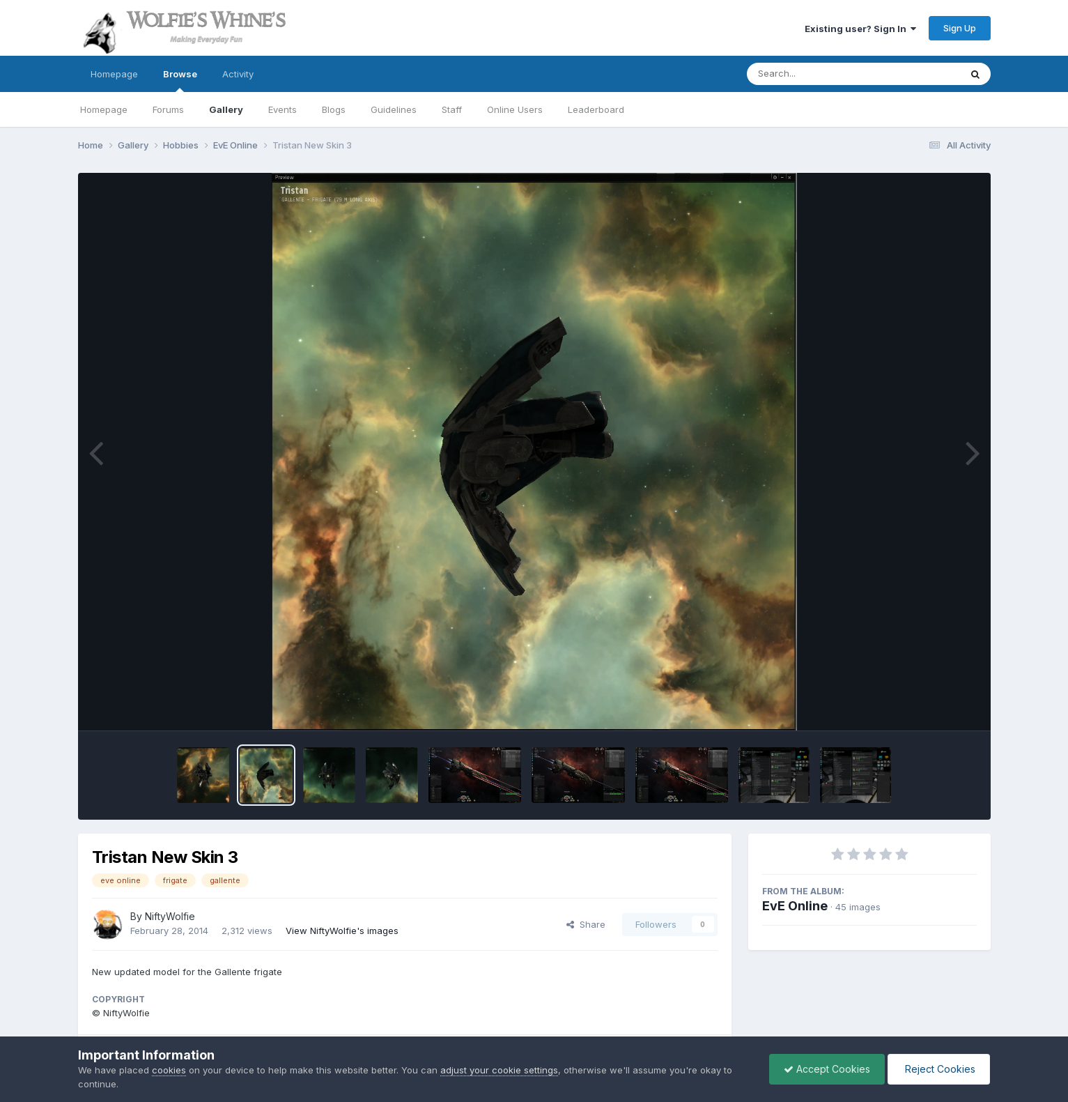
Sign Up (959, 27)
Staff (452, 109)
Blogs (334, 109)
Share (585, 924)
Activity (238, 73)
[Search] (815, 74)
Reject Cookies (938, 1069)
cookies (169, 1070)
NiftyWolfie (170, 916)
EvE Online (795, 905)
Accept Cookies (827, 1069)
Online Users (515, 109)
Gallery (226, 109)
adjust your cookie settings (499, 1070)
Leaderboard (596, 109)
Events (282, 109)
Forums (168, 109)
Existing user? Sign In (860, 28)
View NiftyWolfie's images (342, 930)
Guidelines (394, 109)
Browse (180, 80)
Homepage (114, 73)
